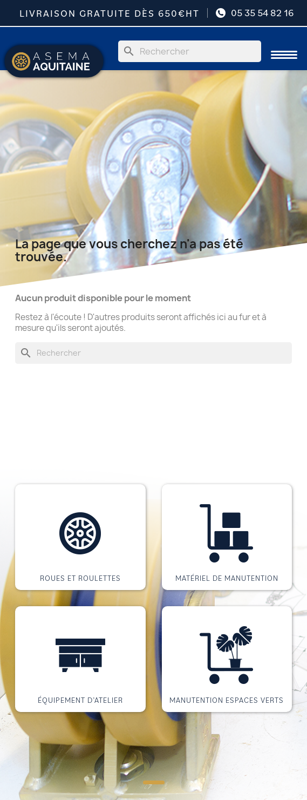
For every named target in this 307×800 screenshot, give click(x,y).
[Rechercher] (189, 51)
